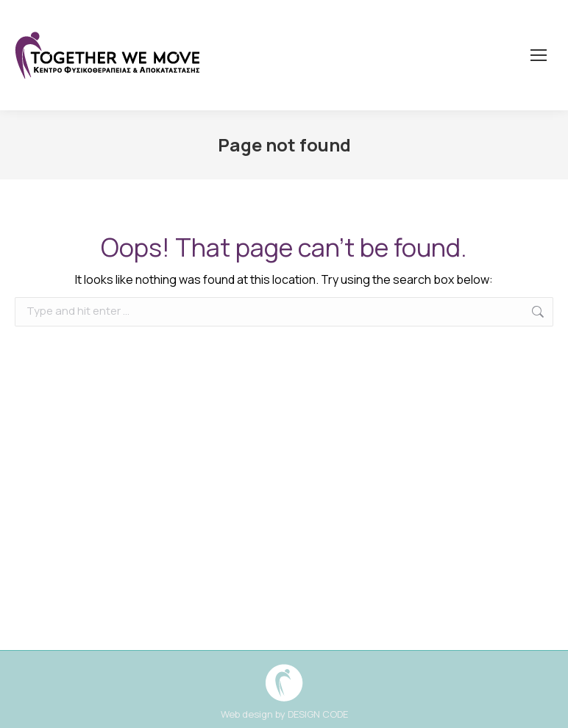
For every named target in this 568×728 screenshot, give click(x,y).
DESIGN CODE (318, 714)
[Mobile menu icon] (538, 55)
